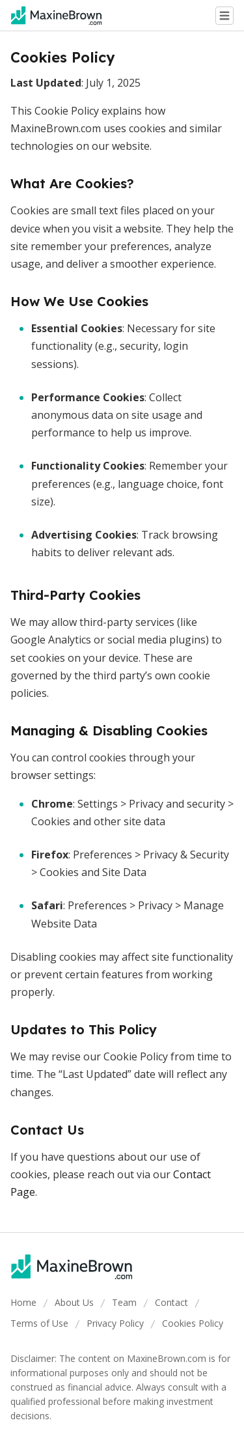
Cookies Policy (192, 1323)
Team (124, 1302)
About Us (74, 1302)
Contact (171, 1302)
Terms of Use (39, 1323)
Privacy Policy (115, 1323)
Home (23, 1302)
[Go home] (61, 15)
